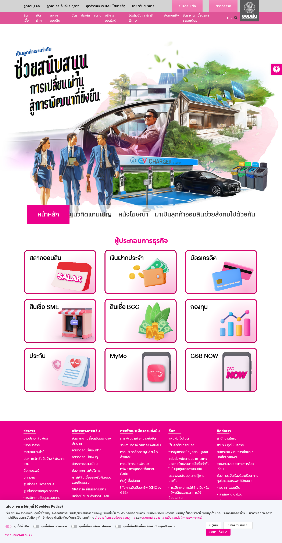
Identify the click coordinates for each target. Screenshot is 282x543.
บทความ (29, 465)
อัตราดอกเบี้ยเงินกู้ (85, 445)
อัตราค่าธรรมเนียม (85, 451)
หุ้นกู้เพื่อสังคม (130, 468)
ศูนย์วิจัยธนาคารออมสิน (40, 472)
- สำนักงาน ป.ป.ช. (229, 482)
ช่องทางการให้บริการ (86, 458)
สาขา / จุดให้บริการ (230, 433)
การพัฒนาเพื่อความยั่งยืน (138, 426)
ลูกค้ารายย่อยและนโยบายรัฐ (105, 5)
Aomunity (171, 15)
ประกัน (85, 15)
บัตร (74, 15)
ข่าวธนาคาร (32, 433)
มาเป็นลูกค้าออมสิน (179, 202)
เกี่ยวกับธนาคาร (143, 5)
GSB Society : (227, 495)
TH (227, 17)
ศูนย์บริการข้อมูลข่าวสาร (41, 479)
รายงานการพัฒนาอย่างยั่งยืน (140, 433)
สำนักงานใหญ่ (226, 426)
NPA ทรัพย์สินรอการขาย (89, 477)
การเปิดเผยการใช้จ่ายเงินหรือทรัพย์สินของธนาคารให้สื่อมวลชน (188, 480)
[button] (276, 69)
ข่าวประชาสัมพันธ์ (36, 426)
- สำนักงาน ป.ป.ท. (229, 489)
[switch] (8, 526)
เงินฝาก (39, 18)
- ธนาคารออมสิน (228, 475)
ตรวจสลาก (223, 5)
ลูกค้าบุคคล (32, 5)
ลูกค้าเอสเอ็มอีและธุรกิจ (63, 5)
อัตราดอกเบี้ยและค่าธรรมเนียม (196, 18)
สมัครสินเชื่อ (187, 5)
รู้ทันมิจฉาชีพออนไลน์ (38, 497)
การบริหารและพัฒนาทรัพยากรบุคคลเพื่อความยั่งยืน (137, 457)
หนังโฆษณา (133, 202)
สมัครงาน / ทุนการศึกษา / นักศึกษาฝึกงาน (235, 442)
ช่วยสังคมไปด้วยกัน (229, 202)
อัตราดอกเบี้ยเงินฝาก (86, 438)
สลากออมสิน (55, 18)
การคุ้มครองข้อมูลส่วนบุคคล (188, 439)
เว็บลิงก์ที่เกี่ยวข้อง (181, 433)
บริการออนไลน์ (110, 18)
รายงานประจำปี (34, 439)
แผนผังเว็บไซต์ (178, 426)
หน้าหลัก (48, 202)
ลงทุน (97, 15)
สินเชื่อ (26, 18)
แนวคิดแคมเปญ (91, 202)
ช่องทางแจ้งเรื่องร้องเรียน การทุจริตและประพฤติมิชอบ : (237, 466)
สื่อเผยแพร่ (31, 458)
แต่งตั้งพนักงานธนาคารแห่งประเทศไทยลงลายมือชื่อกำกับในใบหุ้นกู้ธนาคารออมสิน (189, 451)
